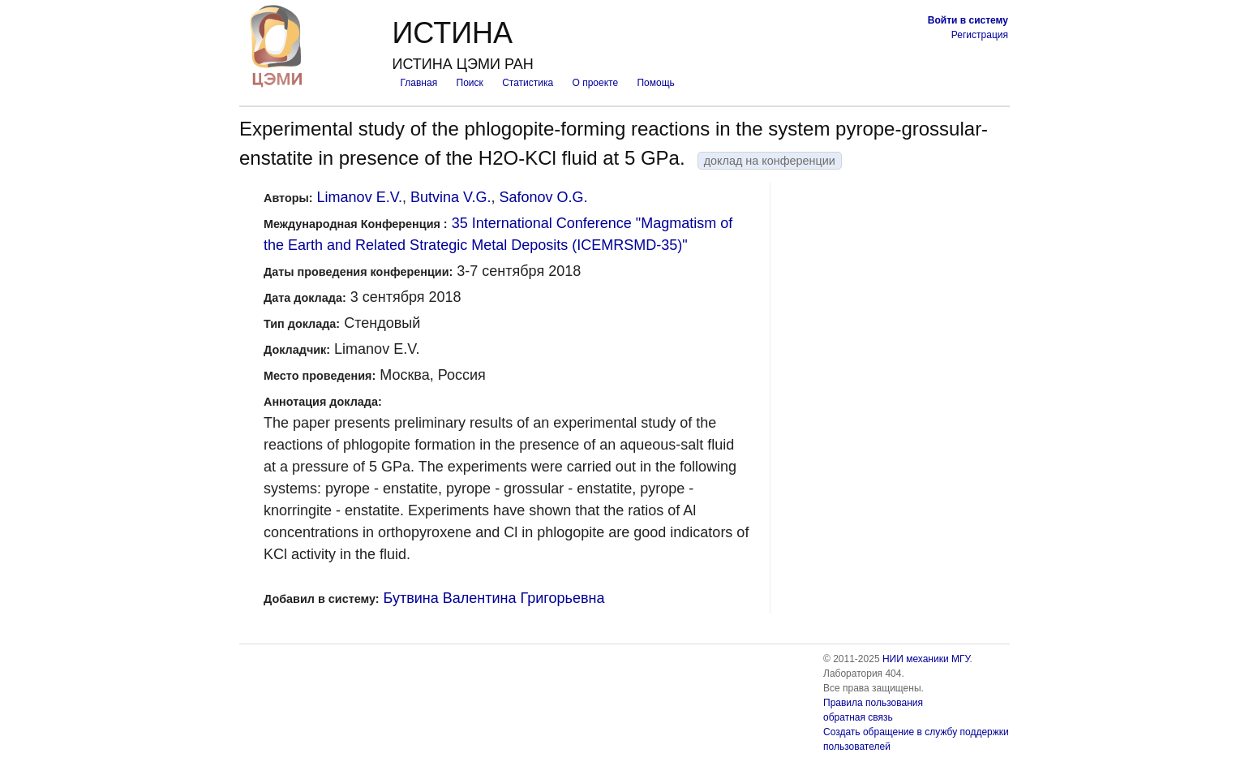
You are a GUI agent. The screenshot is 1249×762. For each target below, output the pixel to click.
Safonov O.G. (543, 197)
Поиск (470, 82)
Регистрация (979, 35)
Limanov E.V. (359, 197)
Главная (418, 82)
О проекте (596, 82)
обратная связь (858, 717)
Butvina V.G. (450, 197)
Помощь (655, 82)
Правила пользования (873, 702)
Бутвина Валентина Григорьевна (494, 598)
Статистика (527, 82)
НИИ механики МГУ (926, 659)
